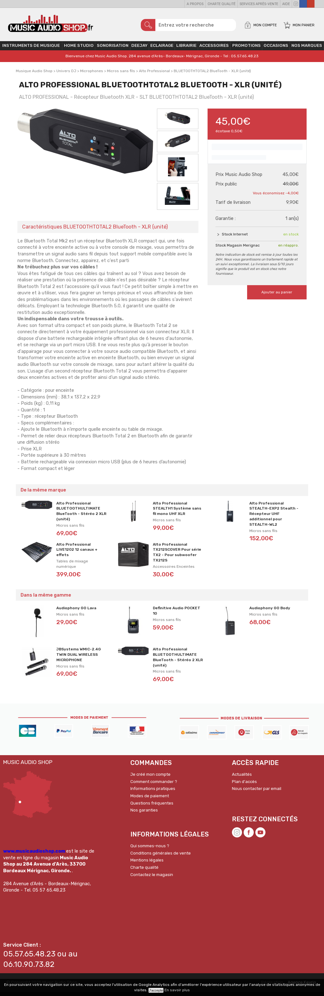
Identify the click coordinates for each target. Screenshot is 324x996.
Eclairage (161, 49)
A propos (195, 4)
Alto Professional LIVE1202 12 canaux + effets (76, 553)
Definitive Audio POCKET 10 (176, 615)
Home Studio (79, 49)
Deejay (139, 49)
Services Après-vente (259, 4)
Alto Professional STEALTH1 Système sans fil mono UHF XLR (177, 512)
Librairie (186, 49)
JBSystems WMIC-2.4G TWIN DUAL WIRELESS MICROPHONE (78, 659)
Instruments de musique (31, 49)
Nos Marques (306, 49)
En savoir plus (177, 990)
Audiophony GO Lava (76, 612)
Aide (286, 4)
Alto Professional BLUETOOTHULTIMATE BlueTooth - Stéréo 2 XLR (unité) (81, 515)
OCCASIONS (276, 49)
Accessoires (214, 49)
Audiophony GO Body (269, 612)
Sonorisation (112, 49)
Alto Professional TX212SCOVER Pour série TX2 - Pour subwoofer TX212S (177, 556)
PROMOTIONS (246, 49)
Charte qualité (221, 4)
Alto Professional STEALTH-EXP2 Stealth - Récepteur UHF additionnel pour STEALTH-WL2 (273, 518)
